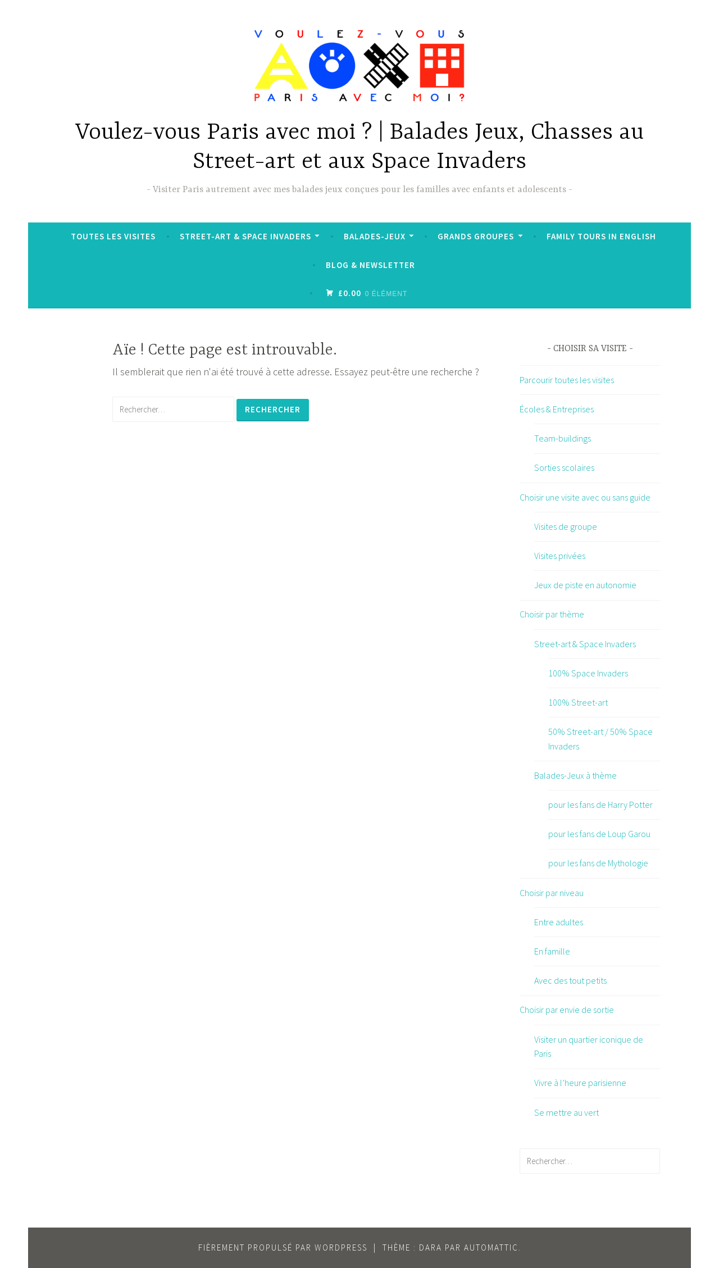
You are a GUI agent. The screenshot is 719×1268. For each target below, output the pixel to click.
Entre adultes (558, 922)
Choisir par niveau (552, 892)
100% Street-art (578, 702)
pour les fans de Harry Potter (600, 804)
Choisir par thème (552, 614)
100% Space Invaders (588, 673)
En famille (552, 951)
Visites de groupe (565, 526)
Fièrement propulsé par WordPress (282, 1247)
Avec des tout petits (570, 980)
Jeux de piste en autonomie (585, 584)
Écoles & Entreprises (557, 409)
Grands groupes (476, 236)
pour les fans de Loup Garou (599, 833)
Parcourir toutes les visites (567, 379)
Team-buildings (562, 438)
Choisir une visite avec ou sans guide (585, 497)
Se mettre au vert (566, 1112)
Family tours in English (601, 236)
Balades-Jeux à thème (575, 775)
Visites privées (559, 555)
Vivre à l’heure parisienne (580, 1082)
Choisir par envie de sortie (567, 1009)
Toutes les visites (113, 236)
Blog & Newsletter (370, 265)
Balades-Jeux (375, 236)
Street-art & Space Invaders (245, 236)
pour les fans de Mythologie (598, 863)
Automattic (491, 1247)
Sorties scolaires (564, 467)
